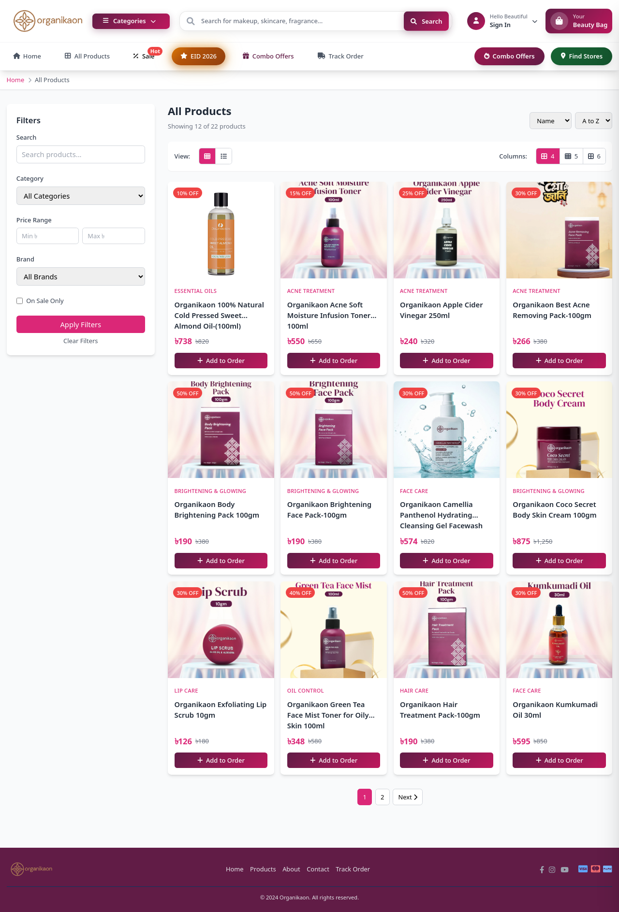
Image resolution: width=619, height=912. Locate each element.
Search (426, 20)
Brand (25, 259)
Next (407, 797)
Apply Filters (80, 324)
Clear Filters (80, 340)
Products (263, 869)
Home (16, 79)
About (291, 869)
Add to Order (221, 360)
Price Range (34, 220)
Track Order (353, 869)
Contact (318, 869)
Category (30, 178)
